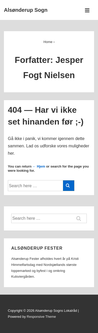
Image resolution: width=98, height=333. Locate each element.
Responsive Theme (41, 317)
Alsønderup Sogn (26, 10)
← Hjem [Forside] (38, 166)
